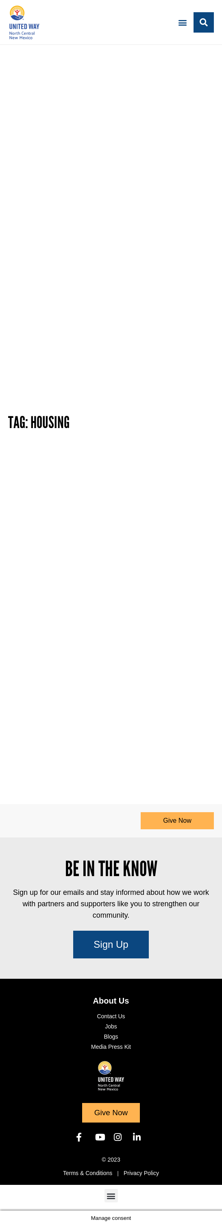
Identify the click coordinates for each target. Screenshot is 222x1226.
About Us (111, 1000)
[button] (182, 22)
